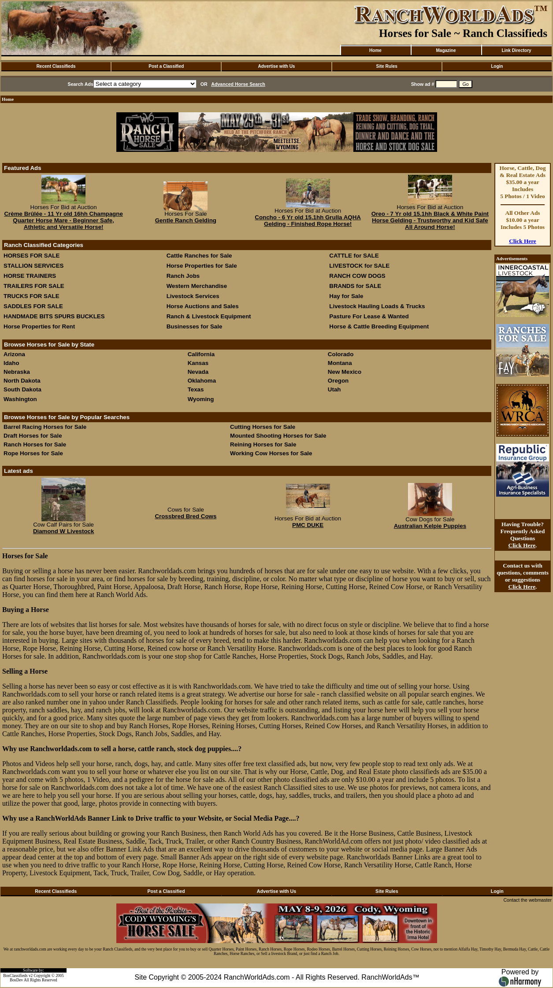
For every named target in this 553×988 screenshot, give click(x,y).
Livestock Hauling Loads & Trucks (377, 306)
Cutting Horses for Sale (262, 427)
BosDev (16, 980)
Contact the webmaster (527, 900)
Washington (20, 399)
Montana (340, 363)
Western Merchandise (197, 286)
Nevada (198, 372)
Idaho (11, 363)
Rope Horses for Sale (33, 453)
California (201, 354)
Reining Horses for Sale (263, 444)
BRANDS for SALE (355, 286)
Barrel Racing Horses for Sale (45, 427)
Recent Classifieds (56, 66)
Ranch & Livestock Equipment (209, 316)
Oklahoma (202, 380)
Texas (196, 389)
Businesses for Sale (195, 326)
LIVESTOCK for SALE (359, 265)
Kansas (198, 363)
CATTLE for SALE (354, 255)
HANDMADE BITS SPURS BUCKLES (54, 316)
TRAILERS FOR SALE (34, 286)
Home (375, 50)
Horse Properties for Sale (202, 265)
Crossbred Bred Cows (185, 516)
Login (497, 66)
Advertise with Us (276, 66)
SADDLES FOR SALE (33, 306)
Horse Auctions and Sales (203, 306)
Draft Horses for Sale (33, 435)
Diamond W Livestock (63, 531)
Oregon (338, 380)
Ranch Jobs (183, 276)
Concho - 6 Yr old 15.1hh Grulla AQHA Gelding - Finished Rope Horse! (308, 220)
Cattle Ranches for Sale (199, 255)
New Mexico (344, 372)
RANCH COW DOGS (357, 276)
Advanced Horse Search (238, 84)
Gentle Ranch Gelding (185, 220)
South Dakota (22, 389)
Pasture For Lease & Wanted (368, 316)
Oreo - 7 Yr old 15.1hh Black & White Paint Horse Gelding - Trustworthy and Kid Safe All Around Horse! (430, 220)
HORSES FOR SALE (31, 255)
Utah (334, 389)
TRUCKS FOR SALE (31, 296)
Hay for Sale (347, 296)
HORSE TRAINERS (30, 276)
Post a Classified (166, 66)
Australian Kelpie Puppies (430, 526)
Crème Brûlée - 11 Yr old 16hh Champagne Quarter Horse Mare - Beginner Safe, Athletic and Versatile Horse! (63, 220)
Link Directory (516, 50)
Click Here (522, 241)
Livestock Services (193, 296)
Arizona (14, 354)
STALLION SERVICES (34, 265)
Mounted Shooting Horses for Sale (278, 435)
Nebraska (17, 372)
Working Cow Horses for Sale (271, 453)
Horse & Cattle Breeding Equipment (379, 326)
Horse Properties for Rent (39, 326)
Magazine (446, 50)
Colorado (341, 354)
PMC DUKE (307, 525)
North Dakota (22, 380)
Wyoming (201, 399)
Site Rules (386, 66)
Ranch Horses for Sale (35, 444)
